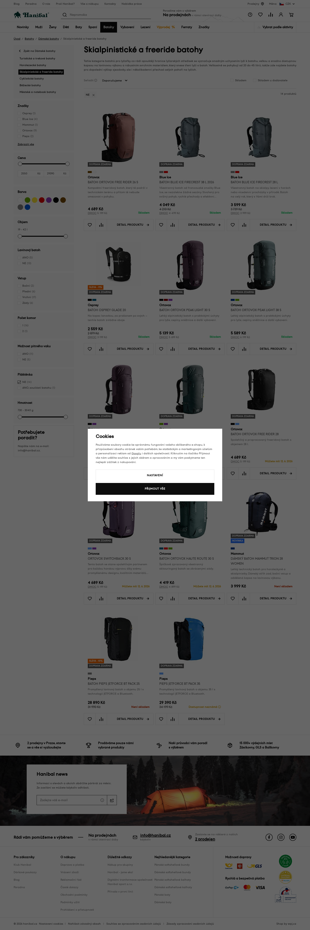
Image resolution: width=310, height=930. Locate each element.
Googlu (136, 453)
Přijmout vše (155, 488)
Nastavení (155, 475)
